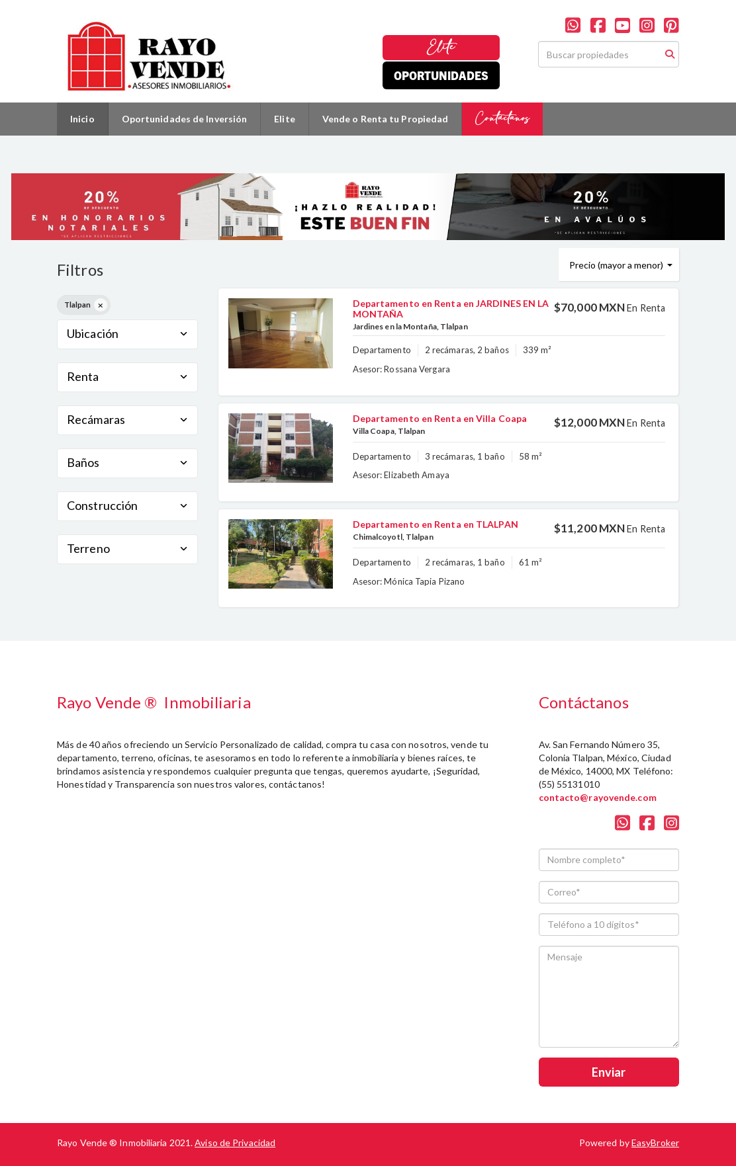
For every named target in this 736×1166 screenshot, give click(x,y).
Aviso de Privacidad (235, 1142)
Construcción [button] (127, 505)
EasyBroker (655, 1142)
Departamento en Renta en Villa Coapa (440, 418)
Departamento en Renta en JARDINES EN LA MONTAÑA (451, 308)
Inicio (82, 118)
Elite (441, 47)
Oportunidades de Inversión (185, 118)
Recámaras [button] (127, 419)
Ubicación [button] (127, 333)
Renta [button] (127, 376)
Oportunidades (441, 75)
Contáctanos (502, 118)
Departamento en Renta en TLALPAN (435, 524)
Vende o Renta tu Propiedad (385, 118)
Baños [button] (127, 462)
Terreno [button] (127, 548)
